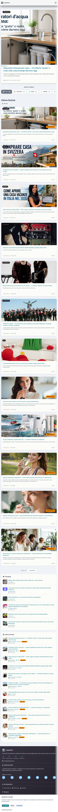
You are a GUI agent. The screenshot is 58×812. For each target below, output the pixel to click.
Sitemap (23, 788)
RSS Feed (5, 104)
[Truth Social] (54, 778)
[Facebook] (3, 778)
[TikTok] (29, 778)
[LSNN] (45, 778)
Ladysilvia (7, 750)
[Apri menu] (55, 2)
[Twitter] (20, 778)
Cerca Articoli (6, 788)
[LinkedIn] (37, 778)
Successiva (32, 571)
